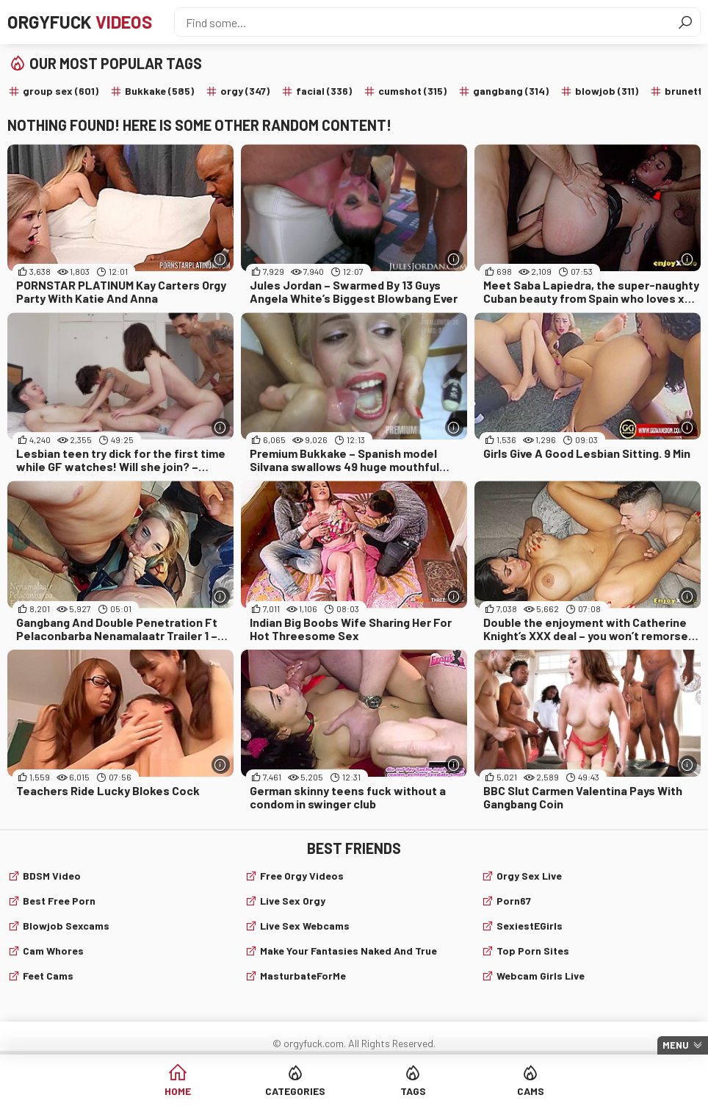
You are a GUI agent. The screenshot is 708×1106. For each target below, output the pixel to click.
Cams (530, 1091)
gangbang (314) (511, 91)
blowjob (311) (606, 91)
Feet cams (48, 975)
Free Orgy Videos (302, 875)
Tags (413, 1091)
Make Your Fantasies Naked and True (348, 950)
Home (178, 1091)
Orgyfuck (79, 21)
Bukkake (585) (159, 91)
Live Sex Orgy (292, 900)
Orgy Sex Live (529, 875)
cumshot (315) (412, 91)
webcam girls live (540, 975)
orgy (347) (245, 91)
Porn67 (513, 900)
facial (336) (324, 91)
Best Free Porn (59, 900)
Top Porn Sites (532, 950)
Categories (295, 1091)
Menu (675, 1045)
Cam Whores (53, 950)
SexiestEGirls (529, 925)
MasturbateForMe (303, 975)
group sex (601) (60, 91)
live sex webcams (305, 925)
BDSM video (52, 875)
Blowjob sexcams (66, 925)
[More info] (221, 259)
